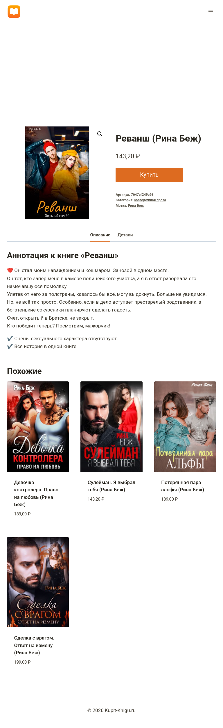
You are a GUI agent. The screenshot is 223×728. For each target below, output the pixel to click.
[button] (100, 134)
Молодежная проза (150, 200)
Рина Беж (136, 206)
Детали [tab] (125, 235)
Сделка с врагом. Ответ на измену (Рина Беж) (34, 645)
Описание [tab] (100, 235)
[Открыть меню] (210, 11)
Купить (148, 174)
